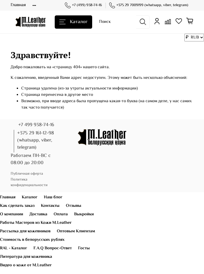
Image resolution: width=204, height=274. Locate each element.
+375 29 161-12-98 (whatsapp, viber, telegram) (35, 140)
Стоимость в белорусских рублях (32, 240)
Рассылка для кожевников (25, 231)
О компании (11, 214)
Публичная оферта (27, 174)
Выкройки (84, 214)
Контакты (50, 206)
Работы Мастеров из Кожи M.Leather (36, 223)
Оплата (61, 214)
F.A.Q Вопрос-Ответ (52, 248)
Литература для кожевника (26, 257)
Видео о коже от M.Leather (26, 265)
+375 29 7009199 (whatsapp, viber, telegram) (148, 5)
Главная (18, 5)
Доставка (38, 214)
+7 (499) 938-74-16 (83, 5)
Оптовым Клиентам (76, 231)
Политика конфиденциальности (29, 183)
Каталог (73, 22)
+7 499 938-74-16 (36, 125)
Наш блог (53, 197)
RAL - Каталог (13, 248)
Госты (84, 248)
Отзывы (73, 206)
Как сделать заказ (17, 206)
